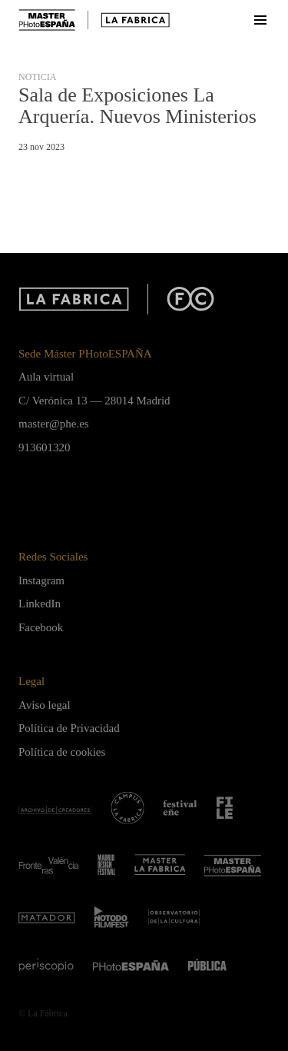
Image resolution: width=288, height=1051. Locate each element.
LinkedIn (39, 603)
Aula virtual (46, 377)
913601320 (44, 447)
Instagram (41, 580)
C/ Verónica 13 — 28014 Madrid (94, 400)
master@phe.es (53, 423)
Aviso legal (44, 705)
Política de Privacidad (69, 728)
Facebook (40, 627)
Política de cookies (61, 752)
